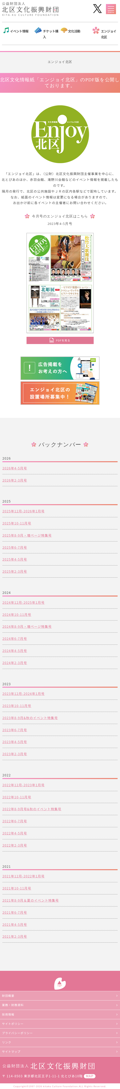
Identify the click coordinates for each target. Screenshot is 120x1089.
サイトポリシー (13, 1024)
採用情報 (8, 1014)
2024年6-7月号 (14, 638)
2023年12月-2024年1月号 (23, 693)
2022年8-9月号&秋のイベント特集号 (32, 808)
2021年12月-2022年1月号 (23, 876)
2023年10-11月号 (16, 705)
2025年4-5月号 (14, 559)
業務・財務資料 (13, 1005)
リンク (6, 1042)
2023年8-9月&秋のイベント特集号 (30, 717)
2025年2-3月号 (14, 571)
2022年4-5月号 (14, 833)
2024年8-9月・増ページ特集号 (27, 626)
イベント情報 (19, 31)
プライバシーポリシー (17, 1033)
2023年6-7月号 (14, 729)
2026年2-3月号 (14, 480)
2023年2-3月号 (14, 753)
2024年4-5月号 (14, 650)
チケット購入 (50, 34)
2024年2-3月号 (14, 662)
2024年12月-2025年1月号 (23, 602)
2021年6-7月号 (14, 912)
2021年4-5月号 (14, 924)
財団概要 (8, 996)
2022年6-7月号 (14, 821)
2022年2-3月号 (14, 845)
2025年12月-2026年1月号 (23, 511)
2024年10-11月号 (16, 614)
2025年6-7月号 (14, 547)
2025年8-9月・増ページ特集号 (27, 535)
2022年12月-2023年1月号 (23, 784)
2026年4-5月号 (14, 468)
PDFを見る (63, 340)
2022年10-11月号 (16, 797)
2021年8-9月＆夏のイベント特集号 (30, 900)
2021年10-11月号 (16, 888)
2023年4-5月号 (14, 741)
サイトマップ (11, 1051)
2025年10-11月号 (16, 523)
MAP (89, 1075)
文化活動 (74, 31)
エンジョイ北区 (108, 34)
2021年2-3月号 (14, 936)
